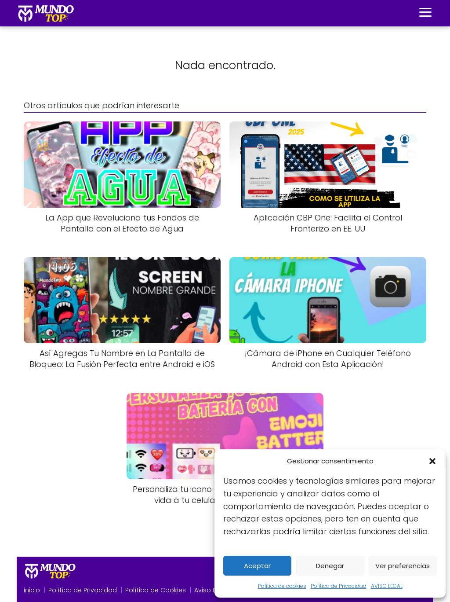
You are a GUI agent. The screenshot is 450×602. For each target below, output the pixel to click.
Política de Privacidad (339, 586)
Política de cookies (282, 586)
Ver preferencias (402, 565)
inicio (32, 590)
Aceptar (257, 565)
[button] (432, 461)
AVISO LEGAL (387, 586)
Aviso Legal (211, 590)
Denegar (330, 565)
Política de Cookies (155, 590)
